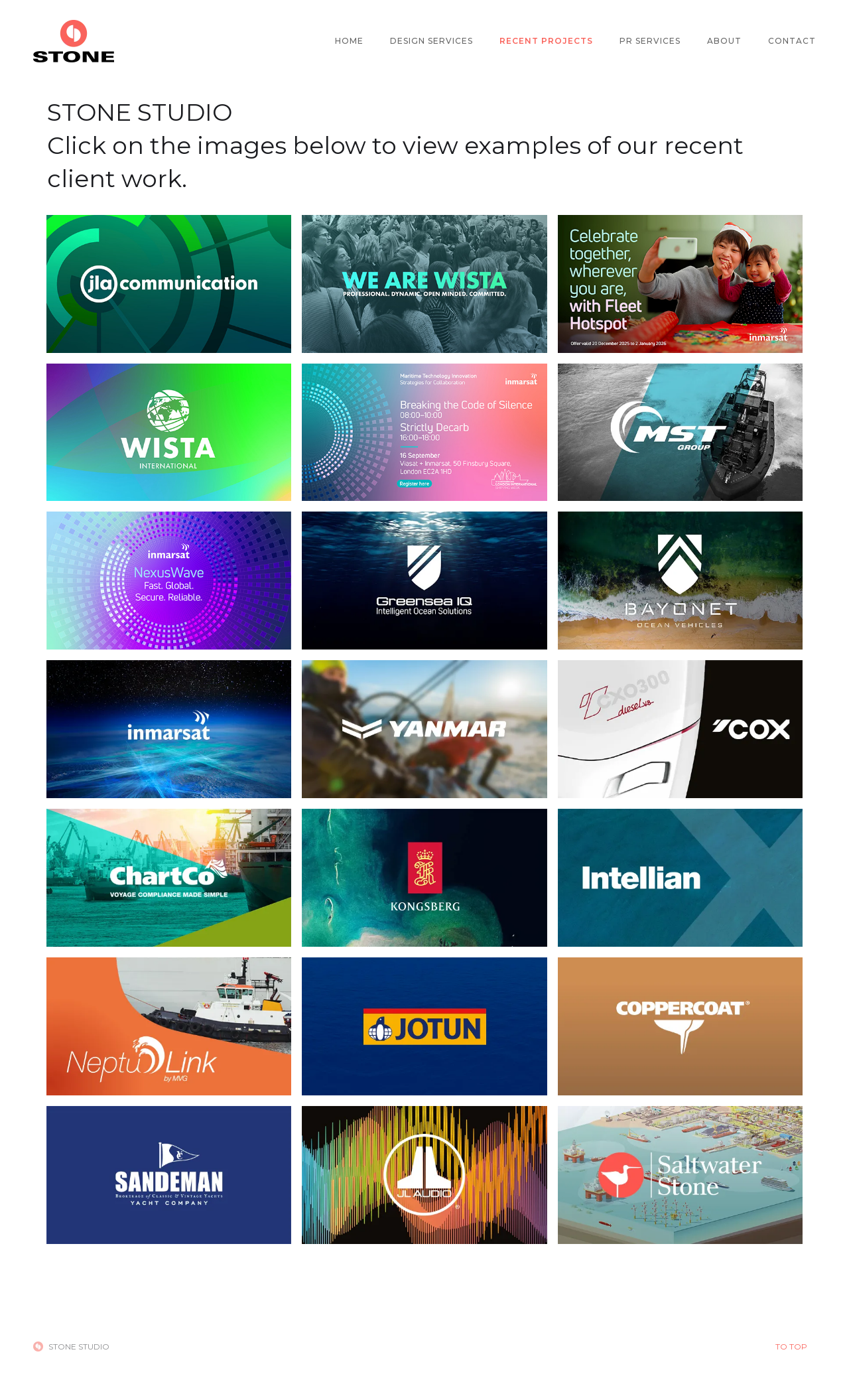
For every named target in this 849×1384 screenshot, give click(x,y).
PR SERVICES (650, 41)
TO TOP (791, 1346)
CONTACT (792, 41)
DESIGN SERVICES (431, 41)
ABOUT (724, 41)
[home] (73, 41)
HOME (349, 41)
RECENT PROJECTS (546, 41)
